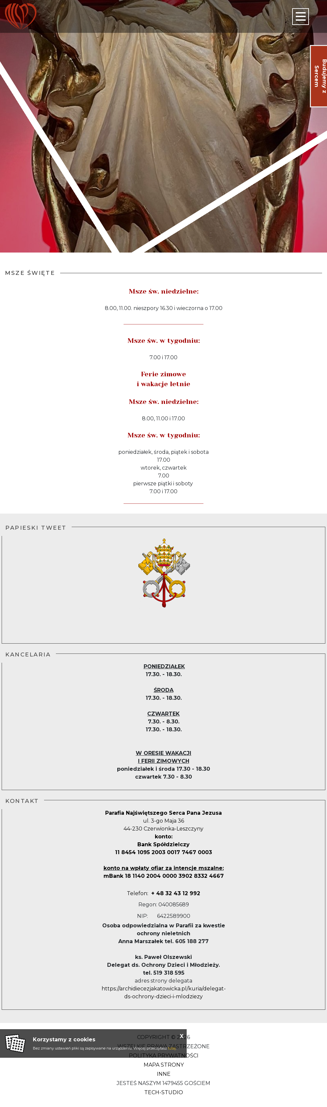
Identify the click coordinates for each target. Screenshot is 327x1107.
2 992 (182, 893)
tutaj (172, 1048)
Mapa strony (164, 1065)
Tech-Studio (163, 1092)
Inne (164, 1074)
